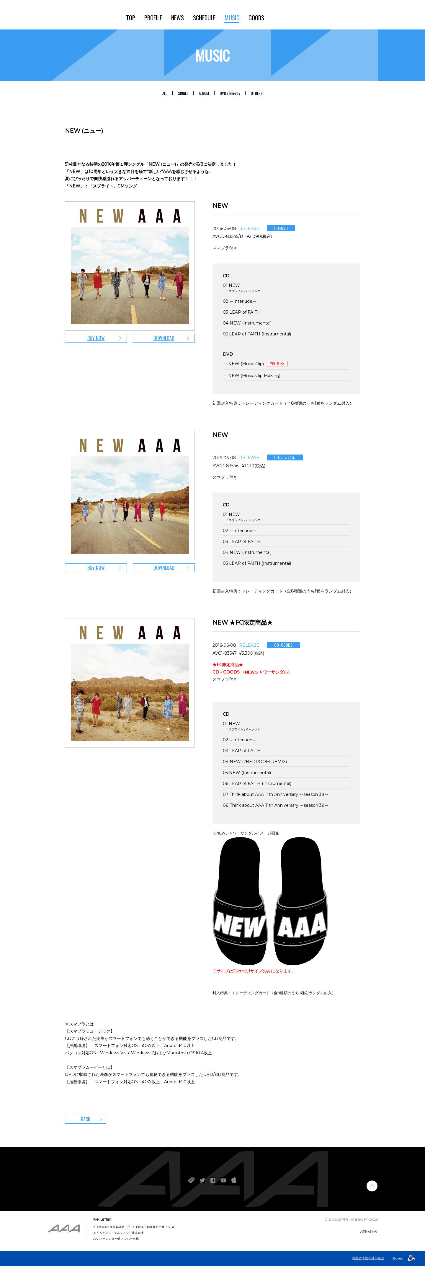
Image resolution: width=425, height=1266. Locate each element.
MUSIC (232, 17)
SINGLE (183, 93)
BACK (85, 1119)
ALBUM (204, 93)
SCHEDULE (204, 17)
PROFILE (153, 17)
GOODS (256, 17)
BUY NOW (96, 338)
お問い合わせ (369, 1231)
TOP (130, 17)
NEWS (177, 17)
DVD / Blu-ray (230, 93)
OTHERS (257, 93)
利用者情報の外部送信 (368, 1258)
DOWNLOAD (163, 338)
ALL (164, 93)
